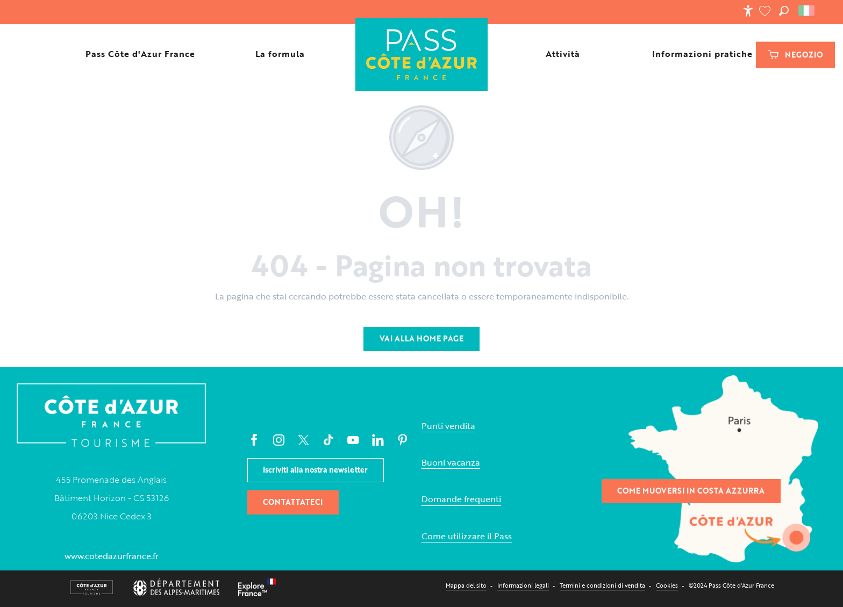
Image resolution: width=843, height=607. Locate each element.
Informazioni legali (523, 585)
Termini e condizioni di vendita (602, 585)
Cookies (667, 585)
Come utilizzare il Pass (467, 536)
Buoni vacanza (451, 462)
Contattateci (293, 502)
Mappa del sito (466, 585)
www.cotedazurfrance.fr (112, 555)
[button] (784, 11)
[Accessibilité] (748, 11)
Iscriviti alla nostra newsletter (315, 469)
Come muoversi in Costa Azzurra (691, 490)
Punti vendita (448, 426)
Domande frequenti (461, 499)
